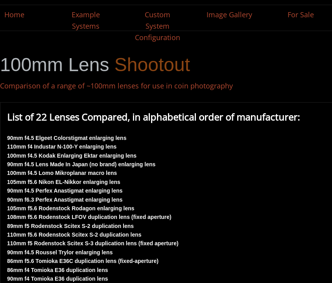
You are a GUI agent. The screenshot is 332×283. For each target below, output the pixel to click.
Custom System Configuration (157, 26)
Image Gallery (229, 14)
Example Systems (86, 20)
